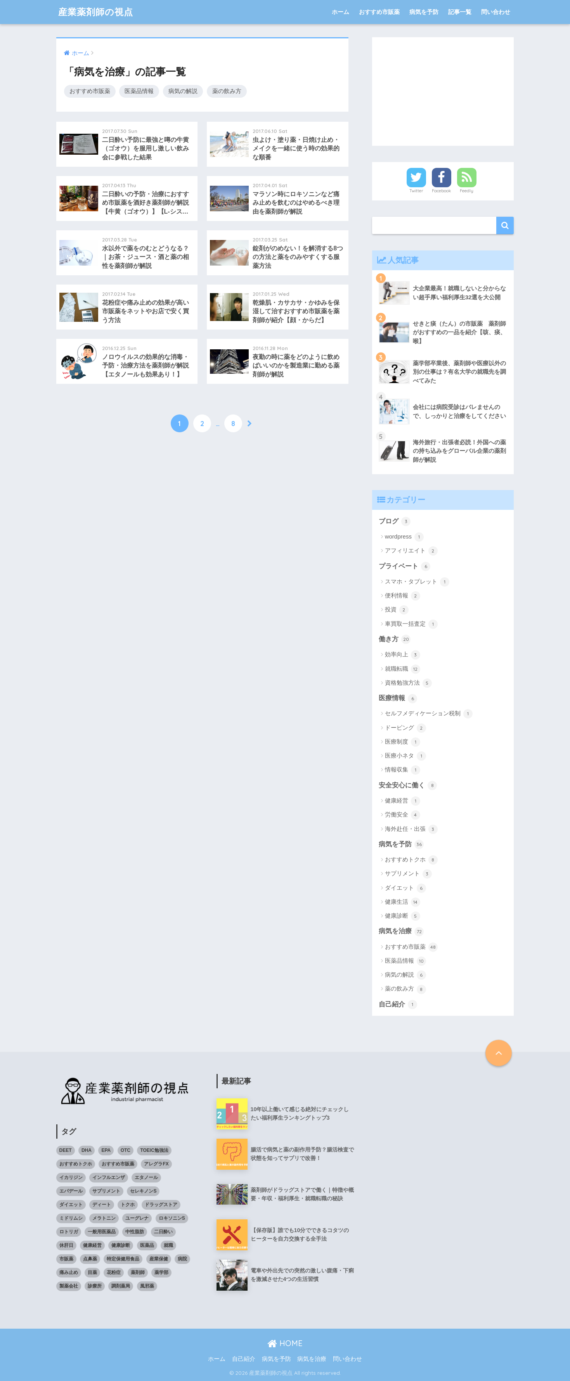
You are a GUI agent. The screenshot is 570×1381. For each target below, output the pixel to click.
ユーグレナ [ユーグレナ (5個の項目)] (137, 1218)
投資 (397, 610)
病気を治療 (401, 931)
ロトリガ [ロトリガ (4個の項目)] (68, 1231)
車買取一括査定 (411, 624)
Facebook (441, 190)
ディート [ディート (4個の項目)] (101, 1204)
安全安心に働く (408, 785)
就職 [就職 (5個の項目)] (168, 1245)
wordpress (404, 537)
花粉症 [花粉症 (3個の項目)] (114, 1272)
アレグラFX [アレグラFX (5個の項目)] (156, 1164)
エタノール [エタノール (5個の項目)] (146, 1177)
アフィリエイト (411, 551)
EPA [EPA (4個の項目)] (106, 1150)
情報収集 (402, 770)
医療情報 (398, 698)
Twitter (416, 190)
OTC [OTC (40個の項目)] (125, 1150)
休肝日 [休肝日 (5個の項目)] (66, 1245)
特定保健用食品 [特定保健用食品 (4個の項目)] (123, 1259)
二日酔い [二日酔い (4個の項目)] (163, 1231)
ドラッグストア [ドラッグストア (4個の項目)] (161, 1204)
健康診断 (402, 916)
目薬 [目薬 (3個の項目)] (92, 1272)
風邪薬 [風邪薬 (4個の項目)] (147, 1286)
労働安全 (402, 815)
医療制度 (402, 742)
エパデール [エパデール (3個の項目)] (71, 1191)
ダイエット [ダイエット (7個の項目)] (71, 1204)
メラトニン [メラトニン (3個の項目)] (104, 1218)
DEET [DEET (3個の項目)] (65, 1150)
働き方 (395, 639)
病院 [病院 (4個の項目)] (182, 1259)
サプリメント (408, 874)
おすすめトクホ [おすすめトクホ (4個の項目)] (75, 1164)
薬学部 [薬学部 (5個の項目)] (161, 1272)
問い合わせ (495, 12)
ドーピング (405, 728)
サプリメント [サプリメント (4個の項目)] (106, 1191)
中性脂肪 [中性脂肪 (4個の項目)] (134, 1231)
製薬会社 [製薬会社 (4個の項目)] (68, 1286)
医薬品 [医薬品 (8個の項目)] (147, 1245)
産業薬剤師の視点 (95, 11)
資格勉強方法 (408, 683)
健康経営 (402, 801)
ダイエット (405, 888)
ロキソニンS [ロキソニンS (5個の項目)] (172, 1218)
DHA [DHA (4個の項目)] (86, 1150)
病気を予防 (423, 12)
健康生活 (402, 902)
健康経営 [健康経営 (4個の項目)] (92, 1245)
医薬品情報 (139, 91)
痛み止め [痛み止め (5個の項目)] (68, 1272)
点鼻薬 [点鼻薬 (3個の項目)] (90, 1259)
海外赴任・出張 (411, 829)
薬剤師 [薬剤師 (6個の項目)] (138, 1272)
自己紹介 (398, 1004)
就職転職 (402, 669)
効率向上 (402, 654)
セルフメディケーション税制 (429, 713)
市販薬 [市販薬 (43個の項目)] (66, 1259)
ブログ (395, 521)
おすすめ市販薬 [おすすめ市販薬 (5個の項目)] (118, 1164)
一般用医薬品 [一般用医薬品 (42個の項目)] (102, 1231)
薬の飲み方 (226, 91)
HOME (285, 1343)
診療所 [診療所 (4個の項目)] (95, 1286)
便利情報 (402, 596)
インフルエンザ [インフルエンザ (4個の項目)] (108, 1177)
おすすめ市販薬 (379, 12)
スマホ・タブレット (417, 582)
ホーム (340, 12)
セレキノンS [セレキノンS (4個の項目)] (143, 1191)
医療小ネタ (405, 756)
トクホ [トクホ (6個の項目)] (128, 1204)
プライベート (405, 566)
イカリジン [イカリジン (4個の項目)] (71, 1177)
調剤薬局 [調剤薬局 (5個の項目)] (120, 1286)
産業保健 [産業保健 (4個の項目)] (158, 1259)
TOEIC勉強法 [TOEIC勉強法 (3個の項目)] (154, 1150)
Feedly (466, 190)
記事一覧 (459, 12)
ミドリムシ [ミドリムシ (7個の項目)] (71, 1218)
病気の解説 (183, 91)
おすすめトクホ (411, 860)
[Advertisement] (443, 91)
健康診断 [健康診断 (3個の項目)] (120, 1245)
